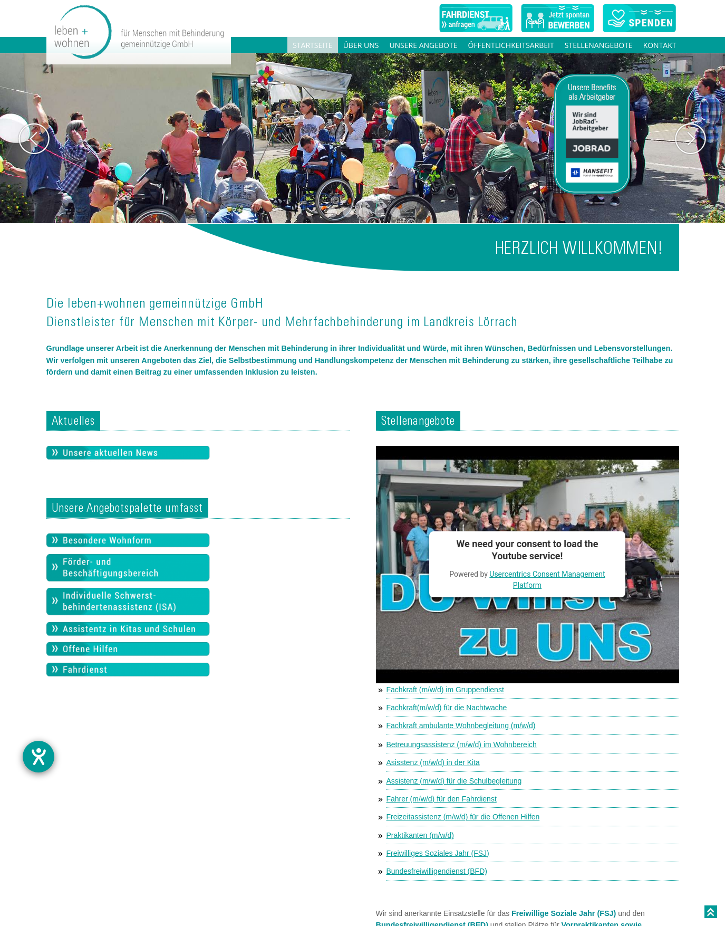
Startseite (312, 45)
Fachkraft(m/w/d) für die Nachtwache (446, 707)
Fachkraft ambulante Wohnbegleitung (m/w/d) (461, 725)
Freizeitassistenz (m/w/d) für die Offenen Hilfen (463, 817)
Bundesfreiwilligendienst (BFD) (436, 871)
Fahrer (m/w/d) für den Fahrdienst (441, 799)
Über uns (361, 45)
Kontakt (659, 45)
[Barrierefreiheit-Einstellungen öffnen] (38, 756)
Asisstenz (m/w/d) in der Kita (433, 762)
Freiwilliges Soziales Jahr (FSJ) (437, 853)
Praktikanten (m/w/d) (420, 835)
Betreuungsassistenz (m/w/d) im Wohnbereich (461, 744)
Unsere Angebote (423, 45)
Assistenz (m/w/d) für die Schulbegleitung (454, 781)
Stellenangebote (599, 45)
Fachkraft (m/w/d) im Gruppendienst (445, 689)
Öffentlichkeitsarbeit (511, 45)
